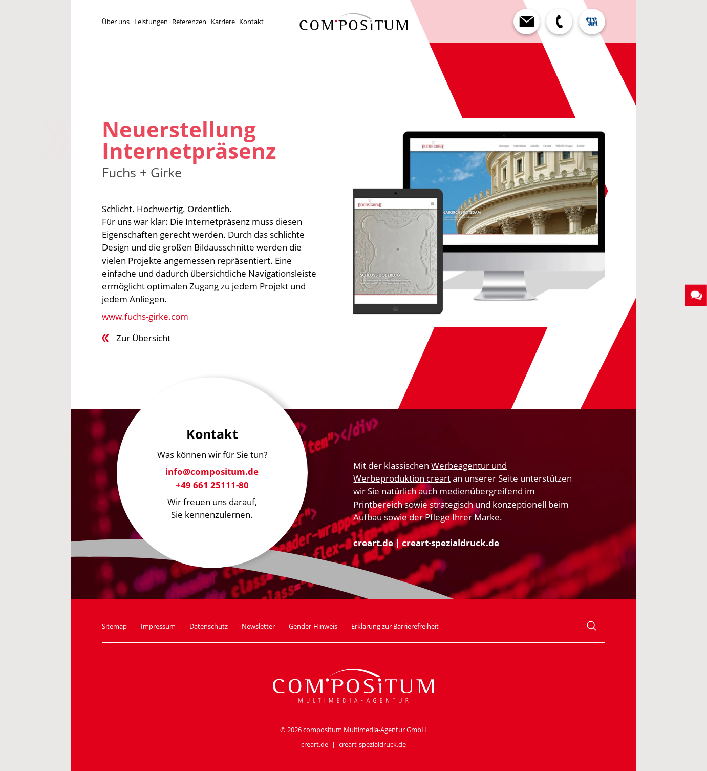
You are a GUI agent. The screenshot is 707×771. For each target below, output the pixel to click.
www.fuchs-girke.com (145, 316)
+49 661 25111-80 (212, 485)
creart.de (373, 543)
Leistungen (151, 21)
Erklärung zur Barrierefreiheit (395, 626)
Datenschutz (208, 626)
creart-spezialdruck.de (450, 543)
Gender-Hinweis (313, 626)
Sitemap (114, 626)
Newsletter (258, 626)
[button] (696, 295)
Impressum (158, 626)
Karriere (223, 21)
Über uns (116, 21)
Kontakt (251, 21)
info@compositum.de (212, 472)
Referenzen (189, 21)
